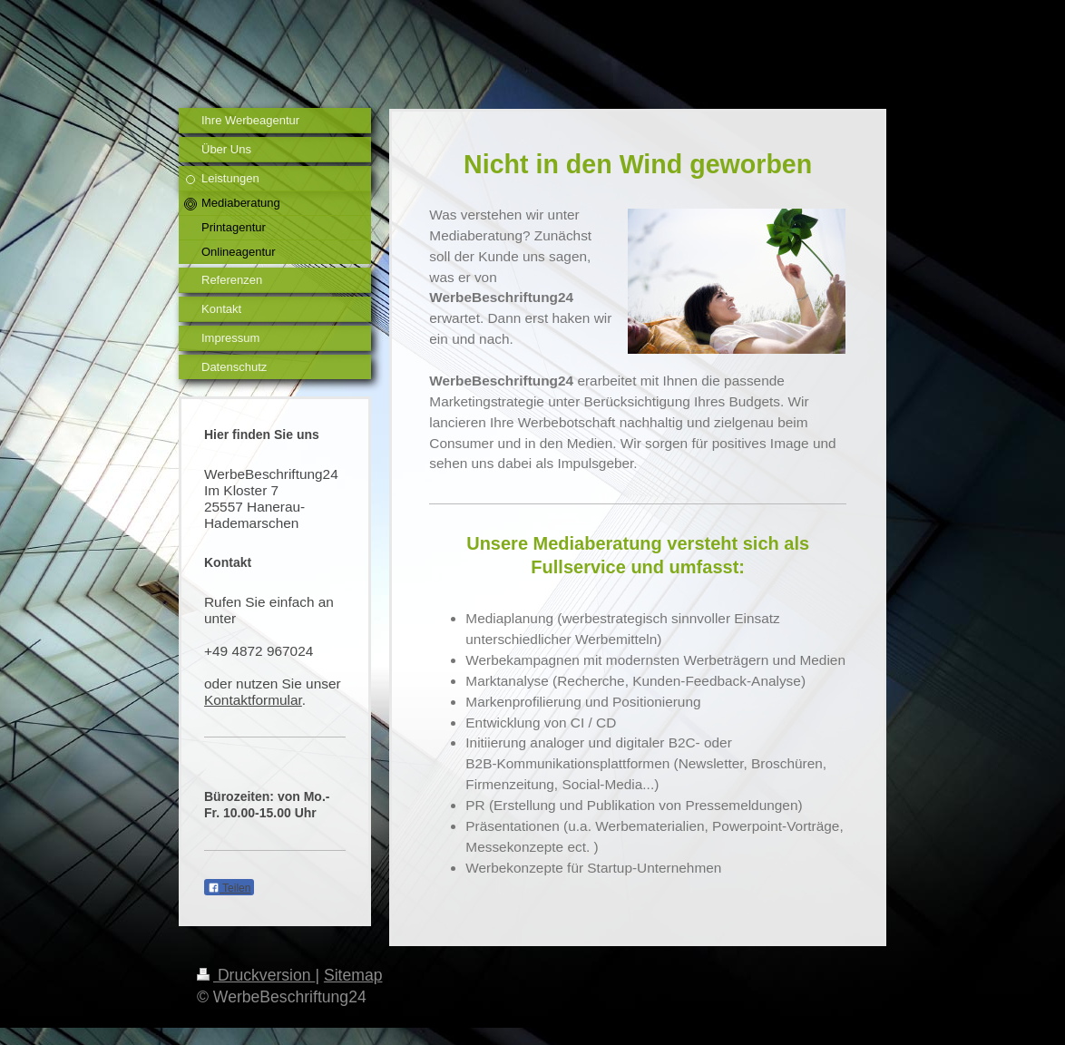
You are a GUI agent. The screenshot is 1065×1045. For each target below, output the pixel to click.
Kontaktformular (253, 700)
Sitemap (353, 975)
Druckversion (256, 975)
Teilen (229, 888)
